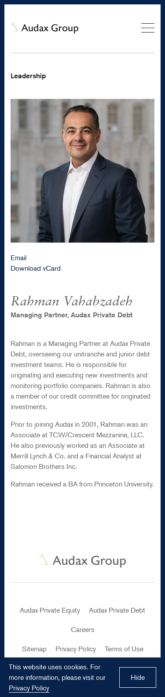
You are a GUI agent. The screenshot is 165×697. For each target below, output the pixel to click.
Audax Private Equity (50, 610)
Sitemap (34, 648)
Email (18, 257)
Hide (138, 677)
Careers (83, 629)
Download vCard (36, 268)
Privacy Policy (75, 648)
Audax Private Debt (117, 610)
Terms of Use (124, 648)
